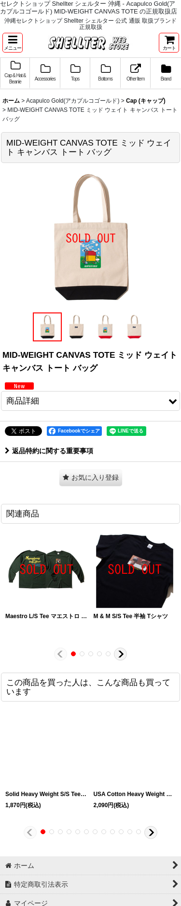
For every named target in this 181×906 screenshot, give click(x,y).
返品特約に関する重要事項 (49, 451)
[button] (12, 43)
